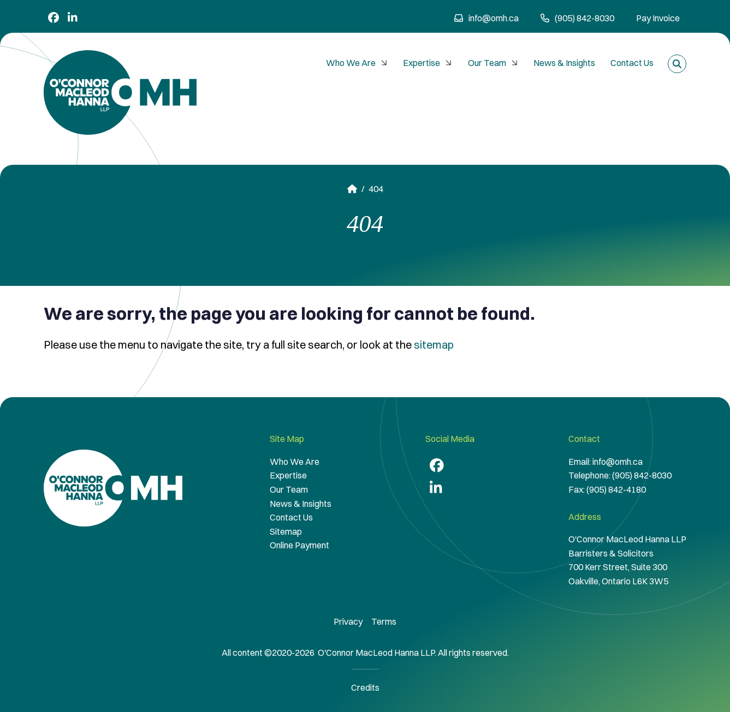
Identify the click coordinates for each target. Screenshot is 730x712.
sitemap (434, 344)
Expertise (428, 63)
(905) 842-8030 (642, 475)
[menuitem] (356, 63)
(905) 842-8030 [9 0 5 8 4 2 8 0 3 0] (577, 18)
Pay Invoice (658, 18)
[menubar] (489, 63)
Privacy (348, 621)
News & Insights (564, 62)
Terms (383, 621)
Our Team (494, 63)
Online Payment (299, 545)
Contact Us (632, 62)
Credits (365, 687)
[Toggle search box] (677, 64)
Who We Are (358, 63)
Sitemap (286, 531)
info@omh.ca (486, 18)
